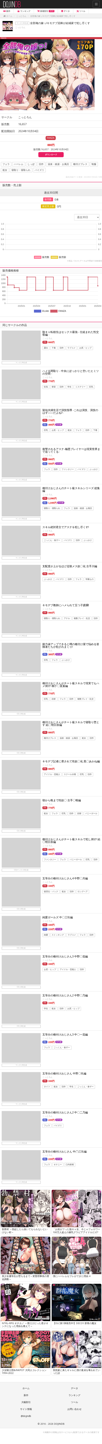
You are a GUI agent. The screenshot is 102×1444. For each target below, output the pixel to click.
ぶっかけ (94, 469)
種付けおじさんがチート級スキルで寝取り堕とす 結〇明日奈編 (70, 723)
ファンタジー (68, 469)
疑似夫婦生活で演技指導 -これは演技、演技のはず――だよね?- (70, 411)
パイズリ (39, 170)
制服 (94, 164)
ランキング (74, 1395)
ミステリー (80, 387)
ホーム (26, 1388)
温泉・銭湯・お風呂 (58, 164)
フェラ (6, 164)
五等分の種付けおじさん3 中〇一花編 (65, 1034)
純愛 (46, 935)
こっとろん (20, 27)
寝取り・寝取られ (20, 170)
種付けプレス (80, 164)
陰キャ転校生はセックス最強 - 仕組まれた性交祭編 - (70, 333)
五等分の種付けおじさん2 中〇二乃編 (65, 1112)
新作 (26, 1395)
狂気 (46, 387)
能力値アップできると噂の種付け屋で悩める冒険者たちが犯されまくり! (70, 645)
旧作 (41, 164)
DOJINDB (59, 1423)
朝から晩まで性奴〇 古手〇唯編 (61, 800)
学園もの (89, 579)
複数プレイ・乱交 (82, 618)
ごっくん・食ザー (52, 540)
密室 (54, 387)
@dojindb (26, 1416)
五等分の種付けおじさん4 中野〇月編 (65, 878)
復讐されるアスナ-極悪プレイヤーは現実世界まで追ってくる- (71, 450)
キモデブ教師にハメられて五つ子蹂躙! (65, 605)
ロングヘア (83, 891)
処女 (5, 170)
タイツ (47, 1086)
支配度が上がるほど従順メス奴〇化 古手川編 (69, 566)
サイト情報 (26, 1409)
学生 (69, 387)
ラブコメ (71, 348)
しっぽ (31, 164)
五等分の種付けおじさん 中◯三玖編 (64, 1151)
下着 (54, 348)
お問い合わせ (74, 1409)
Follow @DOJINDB (79, 4)
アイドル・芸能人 (52, 774)
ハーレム (18, 164)
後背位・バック (51, 891)
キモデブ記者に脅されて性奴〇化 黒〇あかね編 (71, 761)
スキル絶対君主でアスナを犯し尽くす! (65, 527)
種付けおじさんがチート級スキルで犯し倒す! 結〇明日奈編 (71, 840)
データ (74, 1388)
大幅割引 (26, 1402)
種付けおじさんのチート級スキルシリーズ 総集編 (71, 489)
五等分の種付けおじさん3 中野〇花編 (65, 956)
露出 (46, 348)
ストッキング (58, 935)
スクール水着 (70, 774)
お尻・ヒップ (85, 348)
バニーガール (91, 813)
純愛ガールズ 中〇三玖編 (57, 917)
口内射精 (70, 1165)
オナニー (58, 1165)
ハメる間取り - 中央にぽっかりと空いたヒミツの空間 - (70, 372)
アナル (67, 618)
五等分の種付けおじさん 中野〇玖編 (64, 1073)
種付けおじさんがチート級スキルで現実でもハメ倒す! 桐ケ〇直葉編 (70, 684)
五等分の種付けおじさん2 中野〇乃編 (65, 995)
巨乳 (91, 387)
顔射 (54, 699)
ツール (74, 1402)
